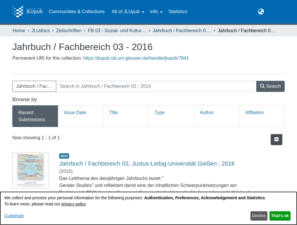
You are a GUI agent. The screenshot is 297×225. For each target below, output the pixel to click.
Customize (14, 215)
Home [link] (19, 30)
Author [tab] (207, 112)
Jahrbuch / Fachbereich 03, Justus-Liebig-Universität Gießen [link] (182, 30)
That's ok (280, 215)
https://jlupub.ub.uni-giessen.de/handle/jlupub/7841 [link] (136, 58)
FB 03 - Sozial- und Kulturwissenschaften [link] (117, 30)
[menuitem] (127, 11)
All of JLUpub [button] (126, 11)
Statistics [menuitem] (177, 11)
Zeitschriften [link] (68, 30)
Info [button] (154, 11)
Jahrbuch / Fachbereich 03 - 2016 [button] (36, 86)
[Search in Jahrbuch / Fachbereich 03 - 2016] (156, 86)
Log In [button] (274, 11)
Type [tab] (159, 112)
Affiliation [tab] (254, 112)
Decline (259, 215)
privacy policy (74, 204)
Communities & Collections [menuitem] (77, 11)
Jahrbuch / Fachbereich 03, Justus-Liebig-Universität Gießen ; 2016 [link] (147, 163)
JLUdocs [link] (40, 30)
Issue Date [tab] (75, 112)
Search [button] (270, 86)
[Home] (27, 12)
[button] (261, 11)
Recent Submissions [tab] (31, 116)
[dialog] (148, 208)
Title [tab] (113, 112)
